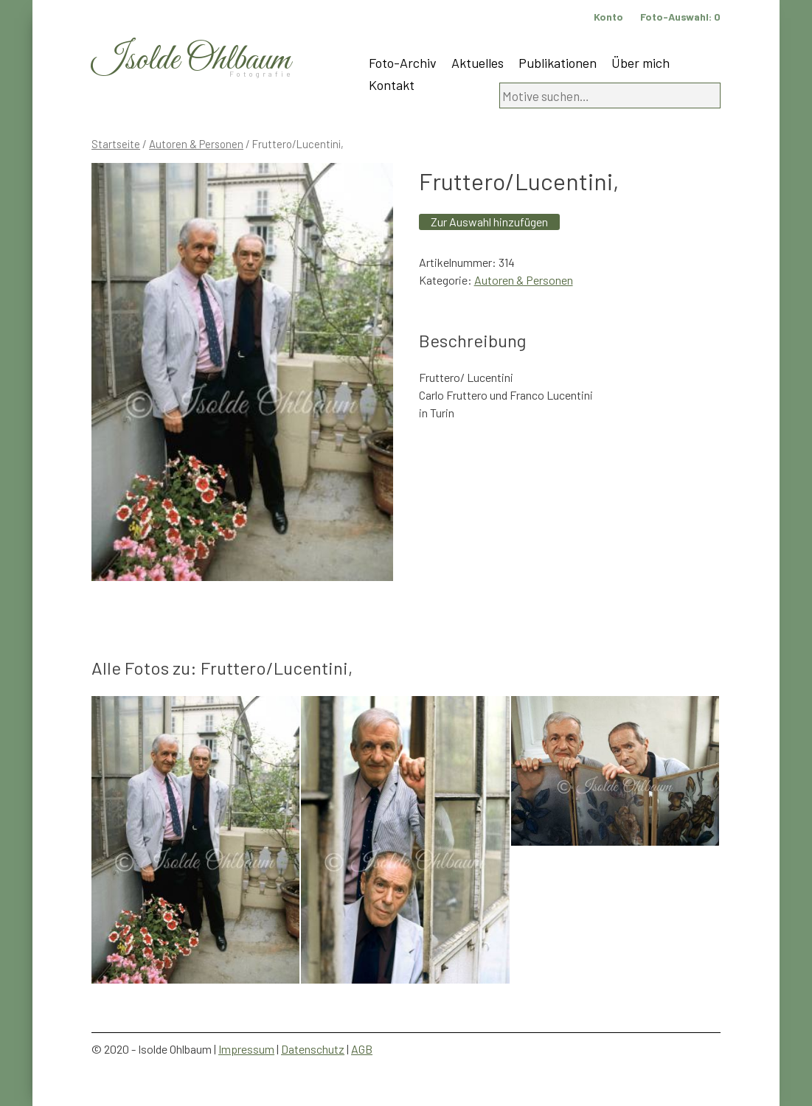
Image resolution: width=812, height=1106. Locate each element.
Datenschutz (312, 1049)
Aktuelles (477, 62)
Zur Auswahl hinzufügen (489, 222)
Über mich (640, 62)
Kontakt (391, 84)
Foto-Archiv (403, 62)
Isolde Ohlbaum (191, 60)
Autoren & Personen (196, 143)
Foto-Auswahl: (680, 16)
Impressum (246, 1049)
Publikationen (557, 62)
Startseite (115, 143)
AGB (361, 1049)
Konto (608, 16)
